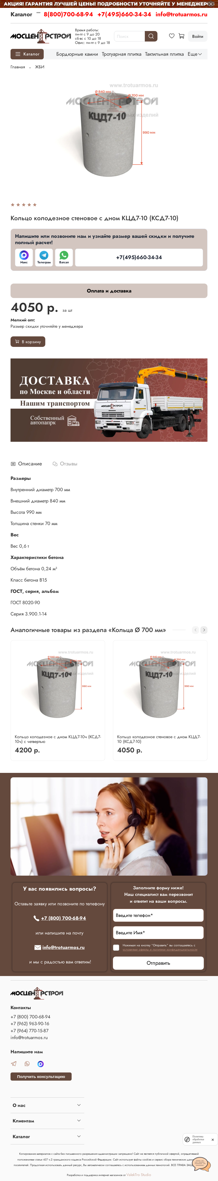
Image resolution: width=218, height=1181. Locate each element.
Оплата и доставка (109, 291)
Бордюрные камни (77, 54)
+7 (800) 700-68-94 (59, 918)
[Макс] (24, 257)
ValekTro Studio (138, 1174)
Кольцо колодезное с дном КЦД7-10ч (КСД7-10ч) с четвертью (58, 739)
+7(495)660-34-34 (124, 14)
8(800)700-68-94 (68, 14)
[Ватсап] (64, 257)
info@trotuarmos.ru (181, 14)
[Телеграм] (44, 257)
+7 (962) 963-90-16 (30, 1023)
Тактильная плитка (164, 54)
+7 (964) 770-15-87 (29, 1030)
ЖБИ (39, 67)
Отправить (158, 963)
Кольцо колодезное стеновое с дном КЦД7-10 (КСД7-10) (158, 739)
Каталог (21, 14)
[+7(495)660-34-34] (139, 257)
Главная (18, 67)
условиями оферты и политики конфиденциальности (160, 949)
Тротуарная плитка (121, 54)
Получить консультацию (41, 1076)
